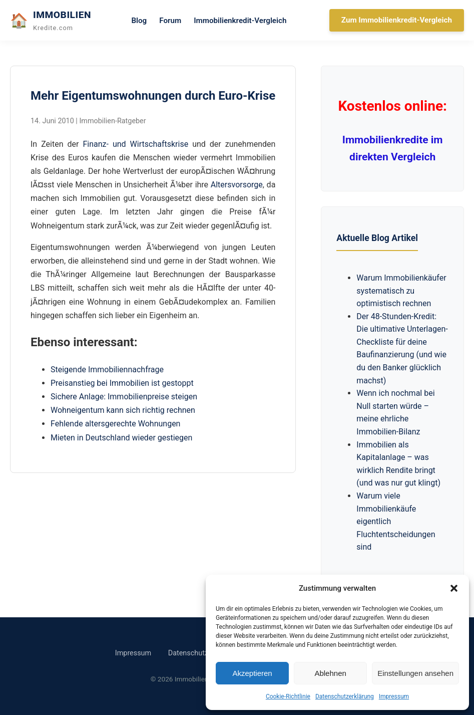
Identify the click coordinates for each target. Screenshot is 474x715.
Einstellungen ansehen (415, 673)
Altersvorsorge (237, 184)
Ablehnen (330, 673)
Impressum (394, 696)
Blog (139, 20)
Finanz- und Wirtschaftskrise (135, 144)
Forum (170, 20)
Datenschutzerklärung (344, 696)
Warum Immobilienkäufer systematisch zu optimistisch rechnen (401, 290)
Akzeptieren (252, 673)
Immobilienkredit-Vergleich (240, 20)
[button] (454, 588)
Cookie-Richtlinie (288, 696)
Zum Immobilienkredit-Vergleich (396, 20)
